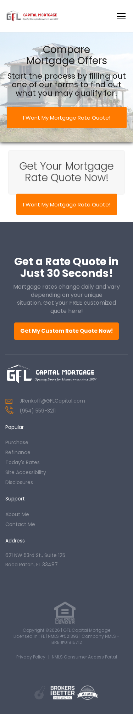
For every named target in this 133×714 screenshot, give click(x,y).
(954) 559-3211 (38, 410)
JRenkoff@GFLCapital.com (52, 400)
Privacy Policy (30, 657)
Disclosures (19, 482)
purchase (16, 442)
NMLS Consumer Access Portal (84, 657)
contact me (20, 524)
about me (17, 514)
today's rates (22, 462)
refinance (18, 452)
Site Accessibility (25, 472)
